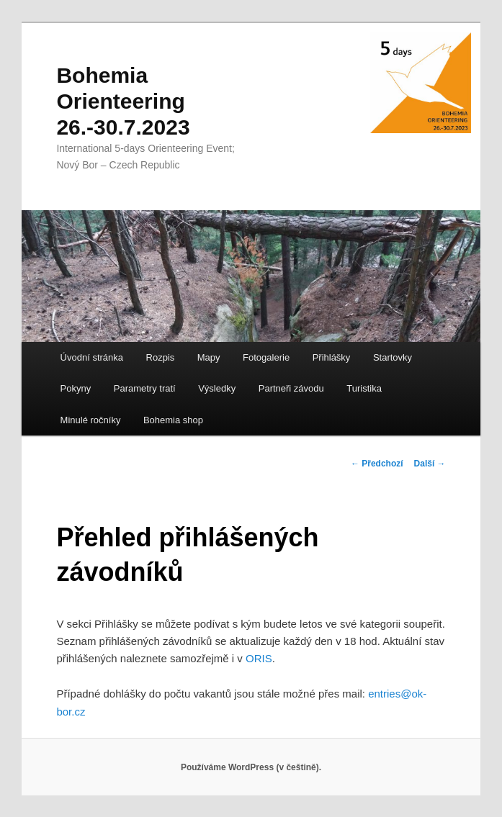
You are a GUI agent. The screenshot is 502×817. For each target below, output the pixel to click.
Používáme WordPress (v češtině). (251, 767)
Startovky (392, 357)
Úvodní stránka (91, 357)
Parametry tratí (145, 388)
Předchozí (377, 464)
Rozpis (160, 357)
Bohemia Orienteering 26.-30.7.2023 (122, 101)
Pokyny (75, 388)
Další (430, 464)
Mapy (208, 357)
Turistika (364, 388)
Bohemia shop (173, 420)
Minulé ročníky (90, 420)
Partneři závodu (291, 388)
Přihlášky (332, 357)
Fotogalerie (266, 357)
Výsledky (217, 388)
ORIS (259, 658)
